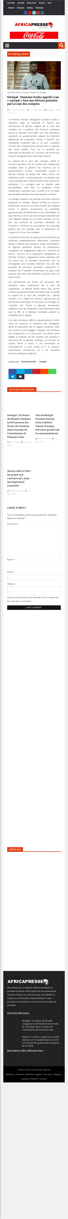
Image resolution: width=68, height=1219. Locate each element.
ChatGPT (34, 1079)
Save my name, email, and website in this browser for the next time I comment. (33, 599)
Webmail (10, 1074)
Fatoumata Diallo (17, 490)
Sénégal (50, 110)
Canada (20, 3)
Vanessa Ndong (44, 438)
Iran (49, 3)
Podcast (24, 1079)
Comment (13, 524)
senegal (42, 361)
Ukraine (20, 7)
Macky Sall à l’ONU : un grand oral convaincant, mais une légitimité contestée (19, 478)
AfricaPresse (14, 442)
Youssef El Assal (18, 110)
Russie (11, 7)
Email (10, 572)
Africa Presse (25, 1069)
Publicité (20, 1074)
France (42, 3)
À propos (48, 1074)
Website (11, 583)
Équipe (57, 1074)
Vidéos (30, 7)
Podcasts (40, 7)
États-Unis (31, 3)
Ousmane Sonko (28, 361)
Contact (43, 1079)
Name (11, 559)
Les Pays (11, 3)
